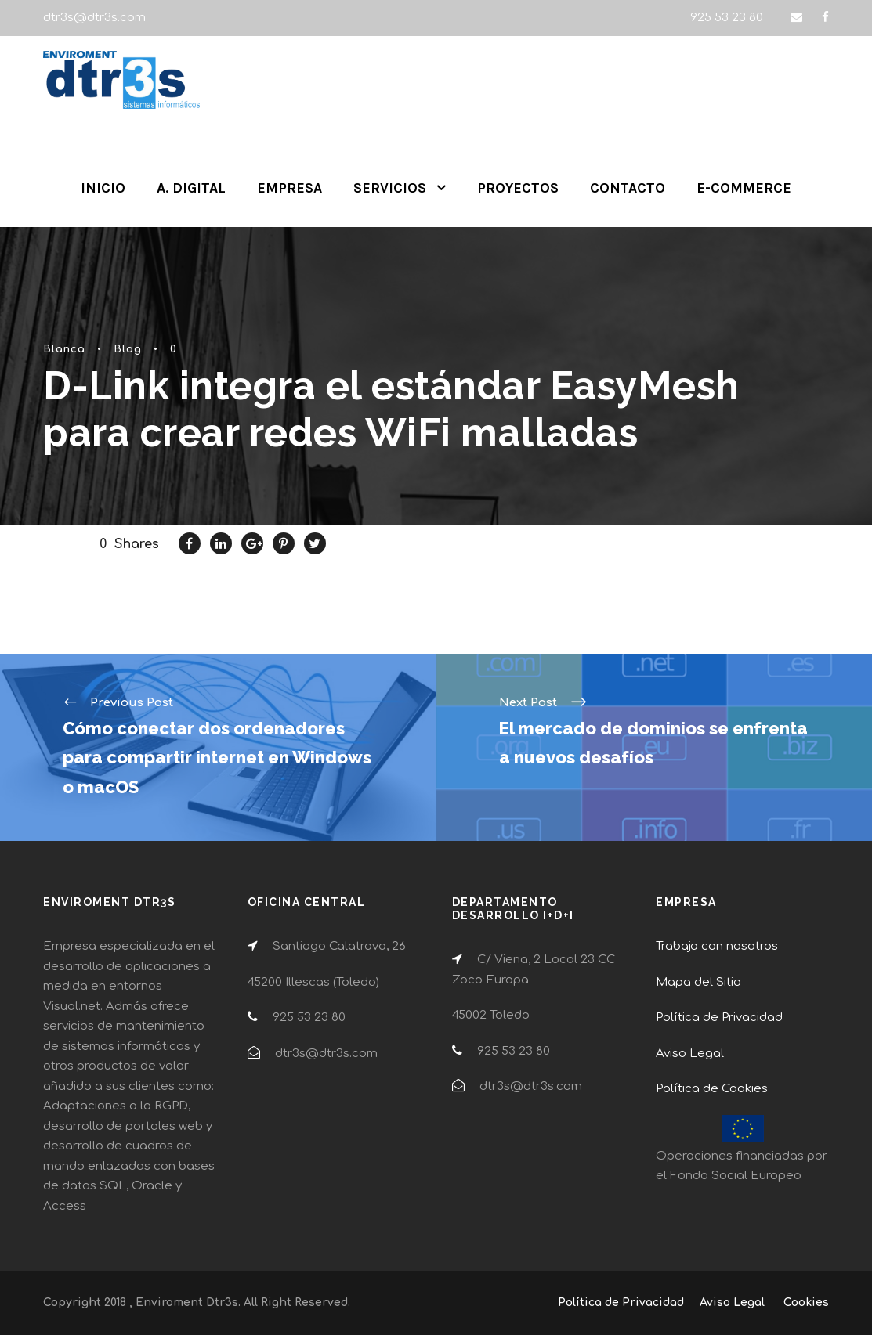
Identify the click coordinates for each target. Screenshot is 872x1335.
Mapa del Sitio (698, 982)
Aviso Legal (690, 1053)
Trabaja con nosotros (717, 946)
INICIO (103, 188)
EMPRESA (289, 188)
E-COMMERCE (744, 188)
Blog (128, 349)
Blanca (64, 349)
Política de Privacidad (719, 1017)
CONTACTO (627, 188)
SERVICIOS (389, 188)
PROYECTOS (518, 188)
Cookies (806, 1302)
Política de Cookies (712, 1088)
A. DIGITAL (191, 188)
